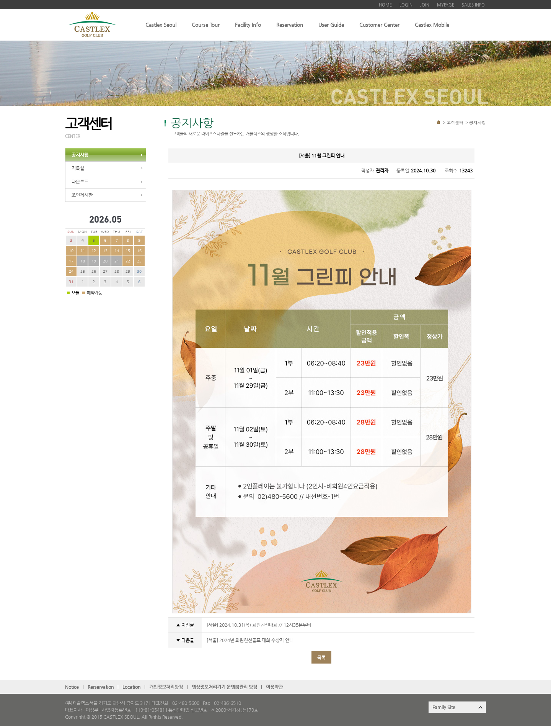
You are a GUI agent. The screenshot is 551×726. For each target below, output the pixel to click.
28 (116, 271)
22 (128, 261)
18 (82, 261)
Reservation (289, 25)
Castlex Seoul (160, 25)
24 (71, 271)
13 (105, 251)
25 (82, 271)
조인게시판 (82, 195)
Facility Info (248, 25)
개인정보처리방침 (166, 687)
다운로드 (80, 181)
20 (105, 261)
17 (71, 261)
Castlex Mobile (432, 25)
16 (139, 251)
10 (71, 251)
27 (105, 271)
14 (116, 251)
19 (93, 261)
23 (139, 261)
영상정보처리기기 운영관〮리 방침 (224, 687)
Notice (72, 687)
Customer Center (379, 25)
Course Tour (206, 25)
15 (128, 251)
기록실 (78, 168)
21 (116, 261)
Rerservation (101, 687)
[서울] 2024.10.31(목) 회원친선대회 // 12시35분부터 (258, 625)
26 (93, 271)
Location (131, 687)
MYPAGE (445, 4)
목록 (321, 657)
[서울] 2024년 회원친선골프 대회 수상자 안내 (249, 640)
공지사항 (80, 154)
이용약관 (274, 687)
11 (82, 251)
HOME (385, 4)
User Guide (331, 25)
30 (139, 271)
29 (128, 271)
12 (93, 251)
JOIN (424, 4)
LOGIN (405, 4)
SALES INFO (473, 4)
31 (71, 282)
